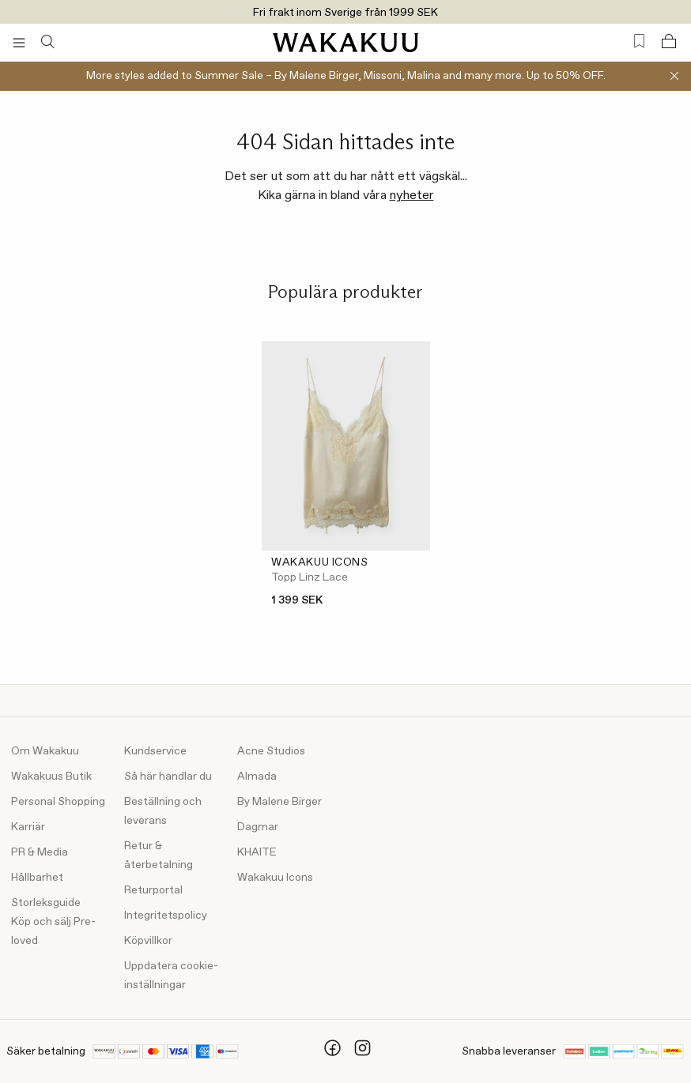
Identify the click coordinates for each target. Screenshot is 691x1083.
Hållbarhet (37, 878)
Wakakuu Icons (275, 878)
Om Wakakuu (45, 751)
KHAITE (257, 852)
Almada (257, 776)
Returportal (153, 890)
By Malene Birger (279, 802)
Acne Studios (271, 751)
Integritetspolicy (165, 915)
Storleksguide (46, 903)
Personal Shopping (58, 802)
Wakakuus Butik (51, 776)
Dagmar (257, 827)
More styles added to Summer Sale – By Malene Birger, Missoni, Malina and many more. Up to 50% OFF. (346, 76)
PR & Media (39, 852)
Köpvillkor (148, 941)
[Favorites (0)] (639, 41)
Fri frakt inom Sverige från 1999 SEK (345, 13)
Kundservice (155, 751)
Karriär (28, 827)
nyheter (412, 195)
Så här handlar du (168, 776)
